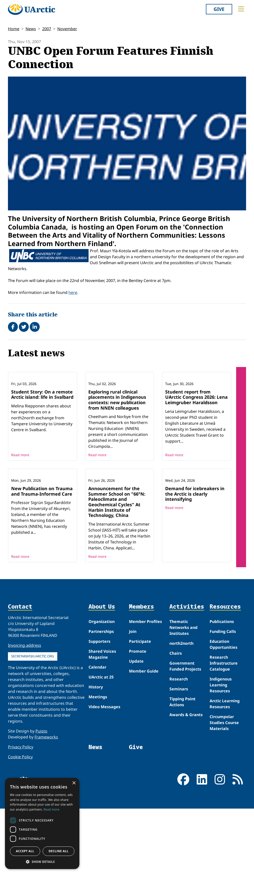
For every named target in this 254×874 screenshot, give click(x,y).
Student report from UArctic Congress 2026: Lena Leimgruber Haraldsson (196, 429)
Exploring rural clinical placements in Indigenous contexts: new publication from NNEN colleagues (117, 432)
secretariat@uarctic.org (32, 721)
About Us (102, 672)
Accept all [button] (25, 851)
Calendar (97, 732)
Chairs (175, 718)
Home (13, 28)
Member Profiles (145, 686)
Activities (186, 672)
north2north (181, 708)
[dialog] (42, 823)
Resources (225, 672)
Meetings (98, 762)
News (31, 28)
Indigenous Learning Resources (221, 750)
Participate (140, 706)
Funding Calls (223, 696)
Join (132, 696)
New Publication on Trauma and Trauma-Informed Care (42, 556)
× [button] (74, 783)
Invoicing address (24, 710)
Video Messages (104, 772)
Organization (102, 686)
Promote (137, 716)
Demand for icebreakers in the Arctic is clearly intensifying (194, 559)
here (72, 292)
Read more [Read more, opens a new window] (52, 809)
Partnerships (101, 696)
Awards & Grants (186, 780)
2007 (46, 28)
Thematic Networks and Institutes (183, 692)
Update (136, 726)
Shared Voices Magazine (102, 719)
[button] (42, 861)
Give (219, 9)
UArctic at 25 (101, 742)
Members (141, 672)
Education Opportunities (223, 709)
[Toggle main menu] (241, 9)
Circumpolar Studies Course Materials (224, 787)
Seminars (178, 754)
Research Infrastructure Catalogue (224, 728)
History (96, 752)
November (67, 28)
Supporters (99, 706)
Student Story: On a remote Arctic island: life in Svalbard (42, 427)
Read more (20, 487)
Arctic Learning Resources (225, 769)
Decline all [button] (58, 851)
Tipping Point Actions (182, 767)
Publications (222, 686)
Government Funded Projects (185, 731)
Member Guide (144, 736)
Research (178, 744)
